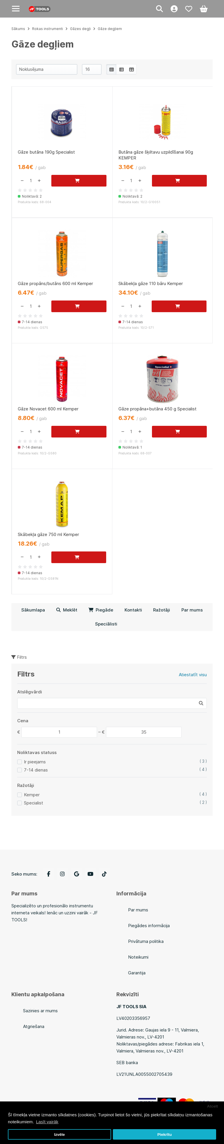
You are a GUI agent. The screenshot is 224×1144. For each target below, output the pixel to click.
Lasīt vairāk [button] (47, 1121)
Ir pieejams (35, 762)
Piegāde (100, 610)
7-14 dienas (36, 770)
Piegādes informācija (149, 925)
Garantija (137, 973)
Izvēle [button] (59, 1134)
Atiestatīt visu (193, 674)
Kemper (32, 794)
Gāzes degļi (80, 29)
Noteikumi (138, 957)
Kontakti (133, 610)
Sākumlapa (33, 610)
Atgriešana (33, 1026)
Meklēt (66, 610)
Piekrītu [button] (164, 1134)
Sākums (18, 29)
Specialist (33, 803)
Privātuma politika (146, 941)
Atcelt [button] (212, 1106)
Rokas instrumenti (47, 29)
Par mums (192, 610)
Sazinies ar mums (40, 1010)
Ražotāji (161, 610)
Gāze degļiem (110, 29)
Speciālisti (106, 624)
